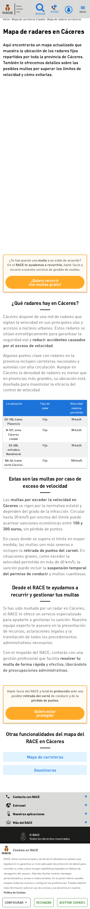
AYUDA (55, 9)
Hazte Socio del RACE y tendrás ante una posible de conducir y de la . (45, 695)
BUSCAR (40, 9)
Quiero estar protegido (45, 713)
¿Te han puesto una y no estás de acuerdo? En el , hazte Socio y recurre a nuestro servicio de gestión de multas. (45, 264)
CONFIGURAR (16, 902)
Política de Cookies (15, 892)
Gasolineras (45, 769)
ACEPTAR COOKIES (72, 902)
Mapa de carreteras (45, 756)
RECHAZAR (43, 902)
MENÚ (83, 9)
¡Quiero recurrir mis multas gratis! (45, 282)
